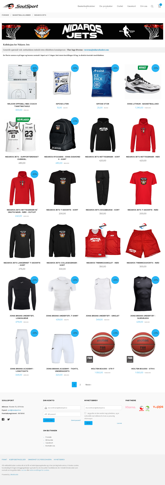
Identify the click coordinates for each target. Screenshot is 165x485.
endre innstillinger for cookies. (39, 470)
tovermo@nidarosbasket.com (96, 50)
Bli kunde (49, 440)
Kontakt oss (50, 446)
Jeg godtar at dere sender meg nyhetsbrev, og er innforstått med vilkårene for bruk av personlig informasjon (101, 416)
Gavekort (49, 443)
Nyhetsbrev (59, 459)
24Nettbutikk (14, 475)
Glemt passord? (76, 420)
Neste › (88, 384)
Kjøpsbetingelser (17, 459)
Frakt (4, 459)
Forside (49, 437)
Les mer (119, 423)
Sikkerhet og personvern (40, 459)
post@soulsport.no (14, 410)
